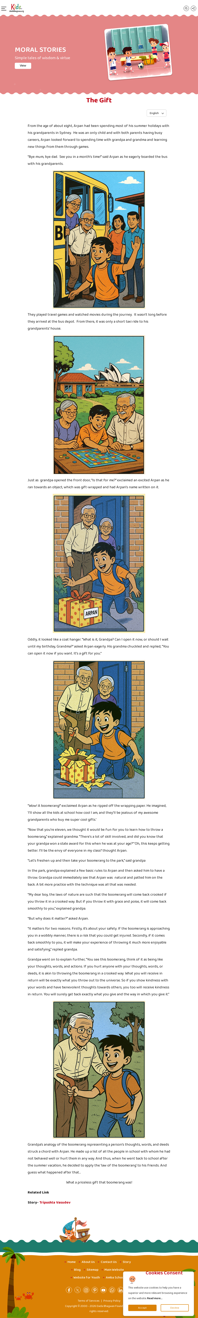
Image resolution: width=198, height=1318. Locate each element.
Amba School (115, 1277)
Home (72, 1262)
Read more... (155, 1298)
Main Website (114, 1269)
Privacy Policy (111, 1301)
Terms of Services (89, 1301)
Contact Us (109, 1262)
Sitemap (92, 1269)
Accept (142, 1308)
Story (127, 1262)
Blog (77, 1269)
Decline (174, 1308)
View (23, 65)
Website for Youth (86, 1277)
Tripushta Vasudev (55, 1202)
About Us (88, 1262)
